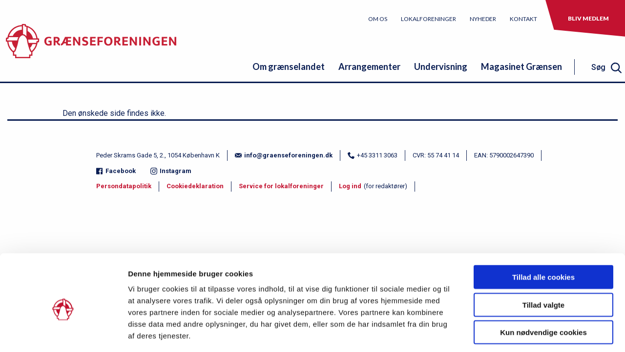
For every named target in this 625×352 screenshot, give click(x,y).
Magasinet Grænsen (521, 66)
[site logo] (91, 46)
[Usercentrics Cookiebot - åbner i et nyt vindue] (63, 333)
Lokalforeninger (428, 18)
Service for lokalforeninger (281, 186)
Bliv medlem (588, 18)
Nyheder (483, 18)
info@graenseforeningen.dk (284, 155)
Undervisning (440, 66)
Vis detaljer (507, 333)
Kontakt (523, 18)
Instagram (170, 171)
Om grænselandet (288, 66)
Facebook (116, 171)
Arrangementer (369, 66)
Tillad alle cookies (543, 234)
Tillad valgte (543, 262)
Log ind (350, 186)
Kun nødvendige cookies (543, 290)
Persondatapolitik (123, 186)
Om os (377, 18)
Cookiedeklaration (195, 186)
